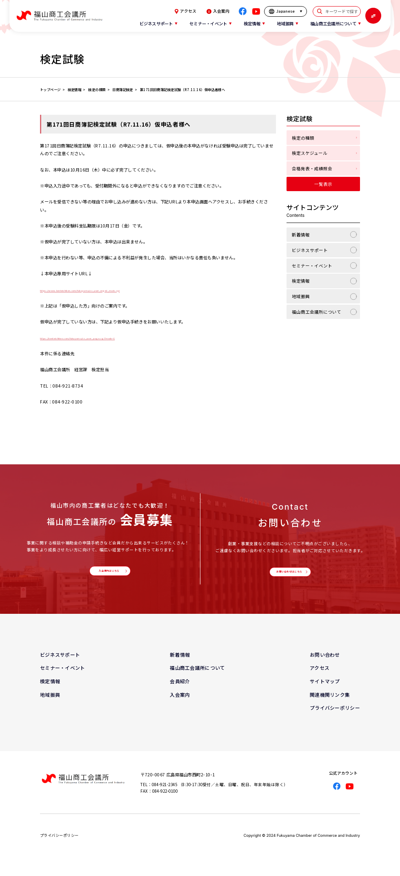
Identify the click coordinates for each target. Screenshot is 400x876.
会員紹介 (180, 687)
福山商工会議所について (317, 312)
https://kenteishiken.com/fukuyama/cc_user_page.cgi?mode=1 (112, 337)
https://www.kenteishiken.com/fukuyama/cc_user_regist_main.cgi (115, 290)
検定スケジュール (309, 153)
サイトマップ (325, 687)
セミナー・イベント (312, 266)
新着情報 (301, 235)
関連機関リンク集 (330, 701)
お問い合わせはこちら (288, 575)
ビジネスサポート (310, 250)
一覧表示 (323, 184)
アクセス (185, 11)
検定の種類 (303, 138)
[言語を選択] (285, 11)
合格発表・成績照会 (312, 168)
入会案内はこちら (108, 574)
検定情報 (301, 281)
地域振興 (301, 296)
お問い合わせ (325, 661)
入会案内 (218, 11)
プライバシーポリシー (335, 714)
